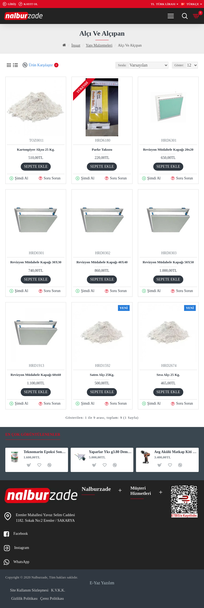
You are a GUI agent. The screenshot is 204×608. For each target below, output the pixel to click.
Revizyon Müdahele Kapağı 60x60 (36, 375)
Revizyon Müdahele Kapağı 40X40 (102, 262)
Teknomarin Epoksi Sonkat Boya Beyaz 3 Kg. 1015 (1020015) (45, 451)
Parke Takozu (102, 149)
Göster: (179, 65)
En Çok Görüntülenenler (32, 433)
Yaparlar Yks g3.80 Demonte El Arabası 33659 (110, 451)
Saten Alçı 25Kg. (102, 375)
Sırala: (122, 65)
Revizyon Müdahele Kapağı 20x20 (168, 149)
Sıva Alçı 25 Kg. (168, 375)
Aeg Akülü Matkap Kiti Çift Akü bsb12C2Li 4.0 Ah (175, 451)
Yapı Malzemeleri (99, 45)
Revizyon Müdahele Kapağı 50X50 (168, 262)
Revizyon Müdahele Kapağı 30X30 (35, 262)
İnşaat (75, 45)
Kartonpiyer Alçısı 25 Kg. (36, 149)
